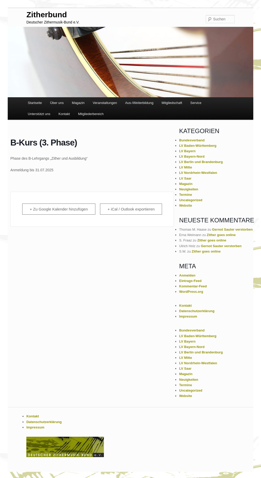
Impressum (188, 316)
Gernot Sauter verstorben (232, 229)
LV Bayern (187, 151)
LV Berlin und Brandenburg (201, 162)
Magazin (78, 103)
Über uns (57, 103)
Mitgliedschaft (172, 103)
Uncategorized (190, 200)
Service (195, 103)
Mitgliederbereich (91, 114)
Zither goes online (221, 235)
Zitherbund (46, 14)
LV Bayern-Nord (191, 156)
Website (185, 205)
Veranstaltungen (105, 103)
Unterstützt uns (39, 114)
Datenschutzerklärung (196, 311)
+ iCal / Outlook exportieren (131, 209)
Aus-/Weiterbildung (139, 103)
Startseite (35, 103)
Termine (185, 195)
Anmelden (187, 275)
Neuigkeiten (188, 189)
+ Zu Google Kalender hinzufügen (59, 209)
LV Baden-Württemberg (197, 146)
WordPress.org (191, 292)
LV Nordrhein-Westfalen (198, 173)
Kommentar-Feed (193, 286)
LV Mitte (185, 167)
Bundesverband (191, 140)
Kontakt (64, 114)
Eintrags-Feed (190, 281)
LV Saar (185, 178)
